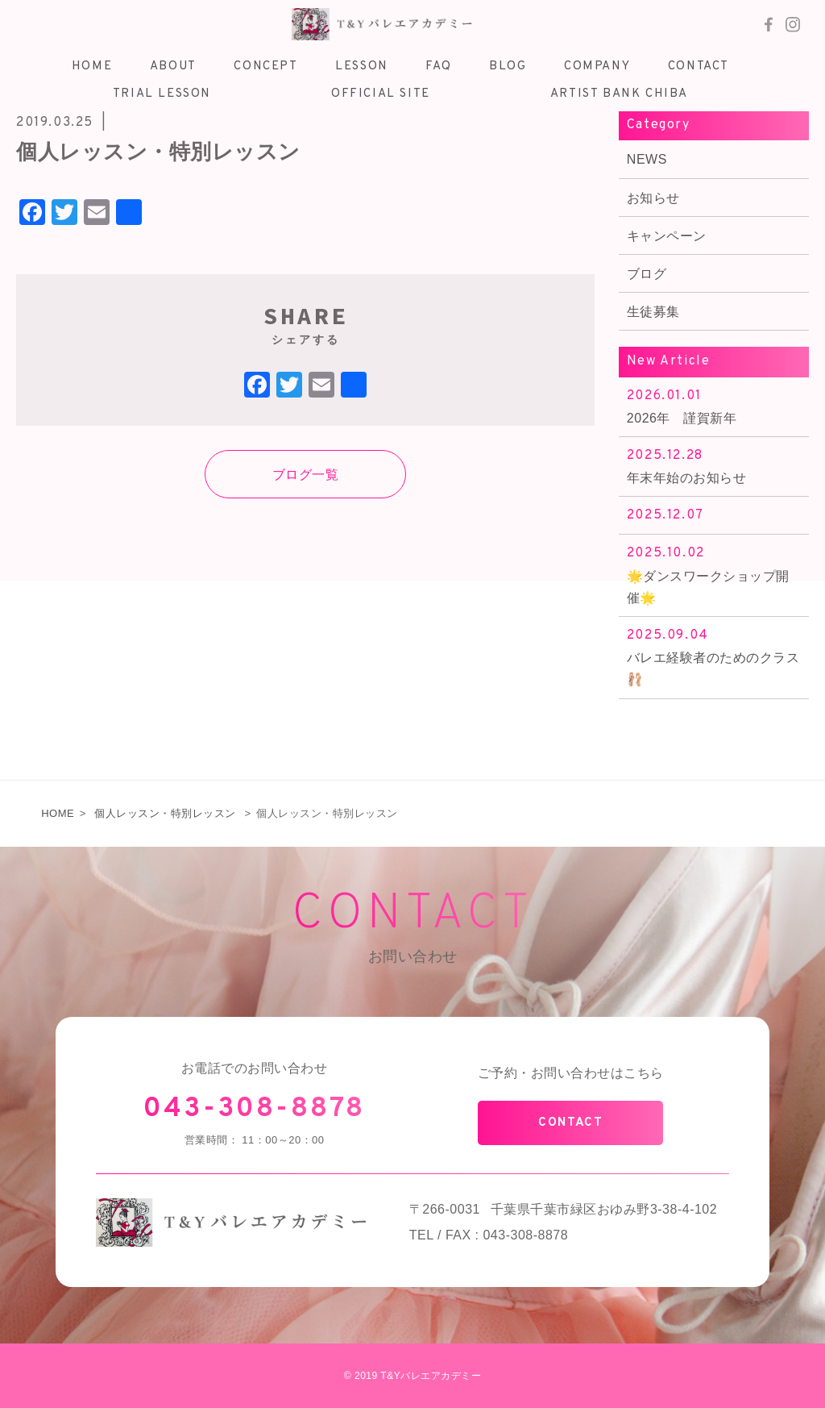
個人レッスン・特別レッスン (165, 813)
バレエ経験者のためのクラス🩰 (714, 655)
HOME (57, 813)
